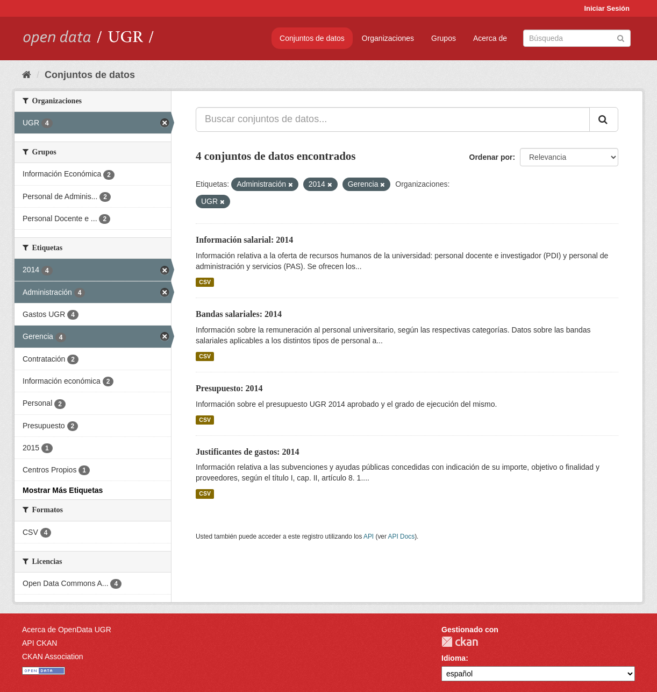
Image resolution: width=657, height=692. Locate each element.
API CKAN (39, 643)
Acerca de (490, 38)
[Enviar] (620, 37)
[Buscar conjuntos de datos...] (393, 119)
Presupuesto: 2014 (229, 388)
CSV (205, 282)
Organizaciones (388, 38)
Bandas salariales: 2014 (239, 314)
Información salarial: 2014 (244, 239)
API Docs (401, 536)
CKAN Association (52, 656)
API (368, 536)
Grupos (443, 38)
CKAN (459, 641)
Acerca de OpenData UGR (66, 629)
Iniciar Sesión (607, 8)
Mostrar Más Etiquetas (63, 490)
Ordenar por (491, 157)
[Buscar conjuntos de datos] (577, 38)
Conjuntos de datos (312, 38)
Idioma (453, 658)
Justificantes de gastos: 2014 (247, 451)
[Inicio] (26, 74)
